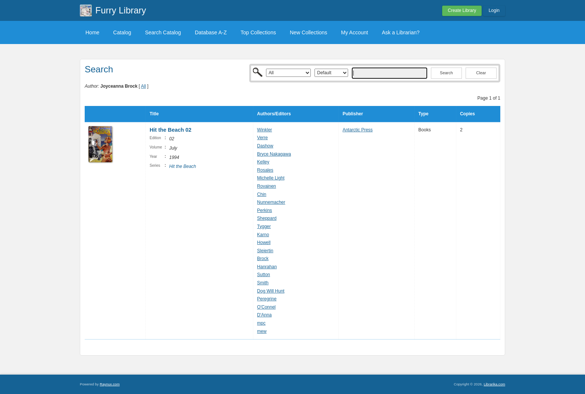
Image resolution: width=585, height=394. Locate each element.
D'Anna (264, 315)
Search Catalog (163, 32)
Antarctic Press (357, 129)
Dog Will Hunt (270, 291)
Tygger (264, 226)
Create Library (462, 10)
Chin (261, 194)
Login (494, 10)
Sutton (263, 274)
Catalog (122, 32)
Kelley (263, 162)
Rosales (265, 170)
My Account (354, 32)
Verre (262, 137)
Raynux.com (109, 384)
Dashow (265, 145)
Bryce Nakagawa (274, 154)
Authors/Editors (274, 113)
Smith (263, 282)
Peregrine (266, 298)
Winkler (264, 129)
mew (261, 331)
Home (92, 32)
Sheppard (266, 218)
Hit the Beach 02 (170, 130)
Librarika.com (494, 384)
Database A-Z (211, 32)
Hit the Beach (182, 166)
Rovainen (266, 186)
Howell (263, 242)
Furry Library (121, 10)
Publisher (352, 113)
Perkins (264, 210)
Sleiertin (265, 250)
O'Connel (266, 307)
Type (423, 113)
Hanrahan (267, 266)
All (143, 86)
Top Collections (258, 32)
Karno (263, 234)
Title (154, 113)
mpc (261, 323)
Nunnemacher (271, 202)
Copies (467, 113)
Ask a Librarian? (400, 32)
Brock (263, 258)
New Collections (308, 32)
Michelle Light (270, 178)
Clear (481, 73)
